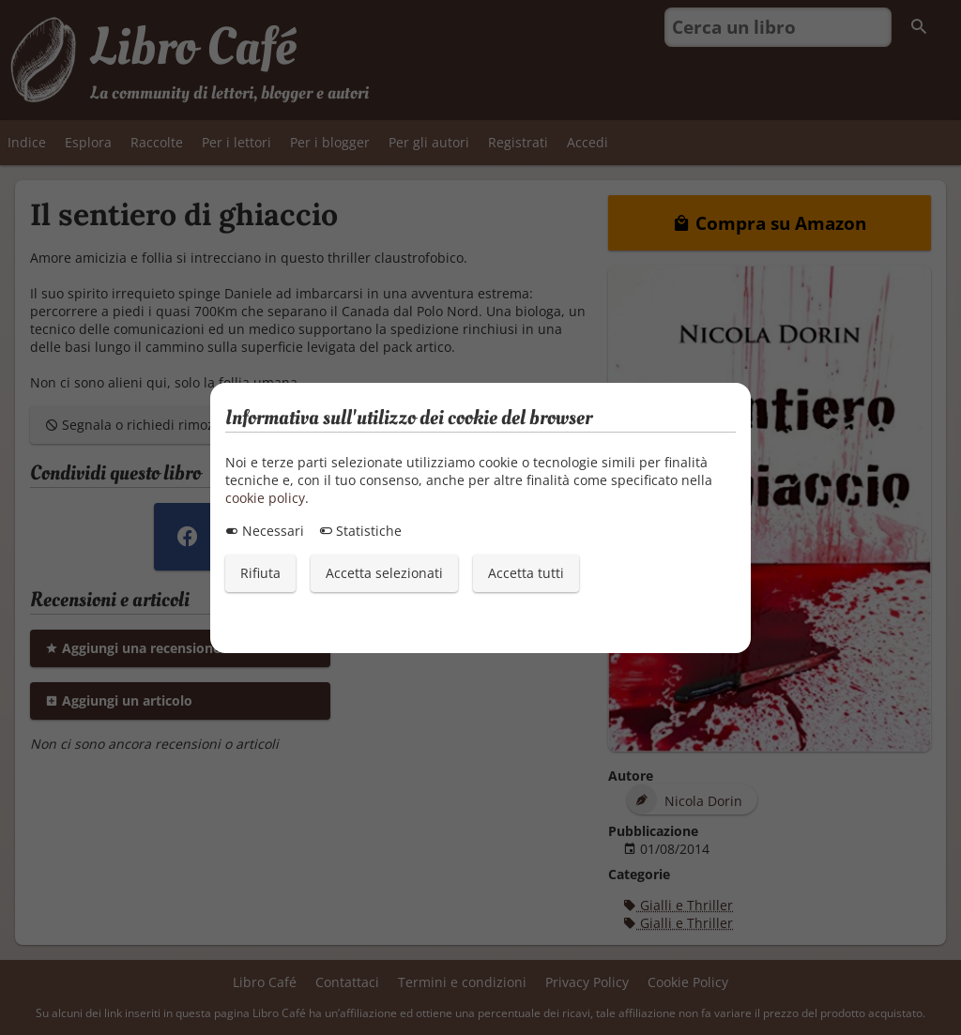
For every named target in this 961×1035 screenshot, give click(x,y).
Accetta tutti (526, 573)
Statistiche (360, 531)
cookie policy (265, 498)
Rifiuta (260, 573)
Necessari (264, 531)
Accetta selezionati (384, 573)
